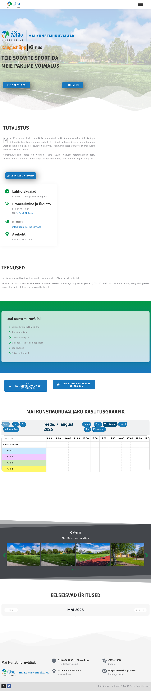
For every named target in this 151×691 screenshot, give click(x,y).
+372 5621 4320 (24, 212)
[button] (25, 386)
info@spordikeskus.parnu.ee (26, 226)
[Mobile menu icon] (141, 4)
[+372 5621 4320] (104, 661)
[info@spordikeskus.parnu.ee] (104, 671)
